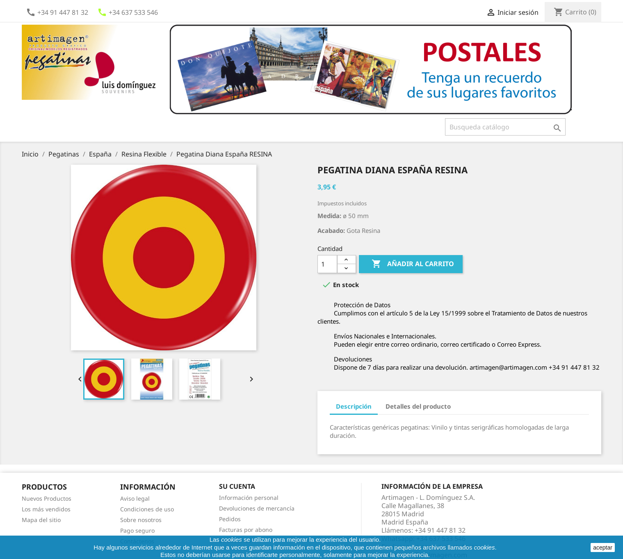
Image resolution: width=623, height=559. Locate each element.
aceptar (602, 547)
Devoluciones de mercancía (256, 508)
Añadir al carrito (410, 264)
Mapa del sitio (41, 520)
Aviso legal (135, 498)
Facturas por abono (245, 530)
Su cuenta (237, 486)
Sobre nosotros (141, 520)
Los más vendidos (46, 509)
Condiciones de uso (147, 509)
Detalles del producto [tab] (418, 406)
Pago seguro (137, 530)
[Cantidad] (327, 264)
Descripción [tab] (354, 406)
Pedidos (230, 519)
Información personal (248, 497)
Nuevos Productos (46, 498)
